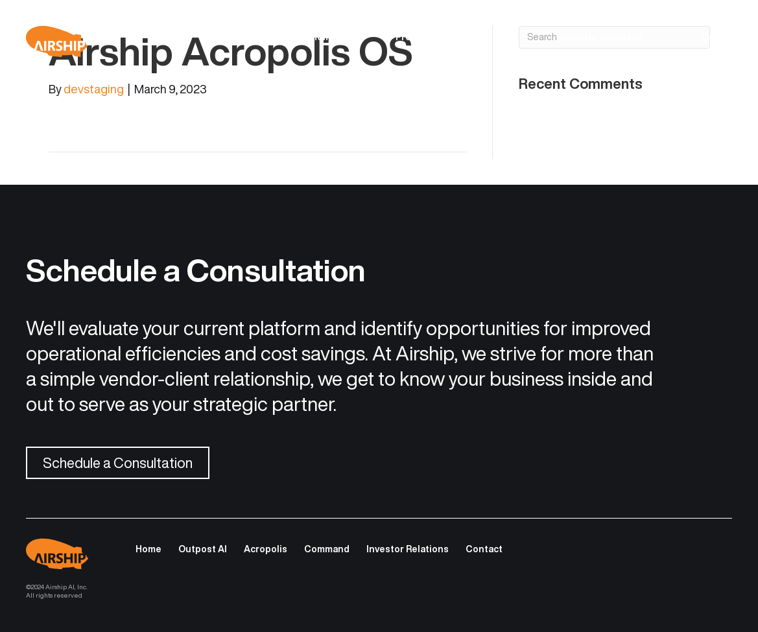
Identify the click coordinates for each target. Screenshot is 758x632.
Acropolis (265, 549)
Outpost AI (202, 549)
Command (326, 549)
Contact (720, 36)
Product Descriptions (444, 36)
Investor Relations (601, 36)
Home (324, 36)
